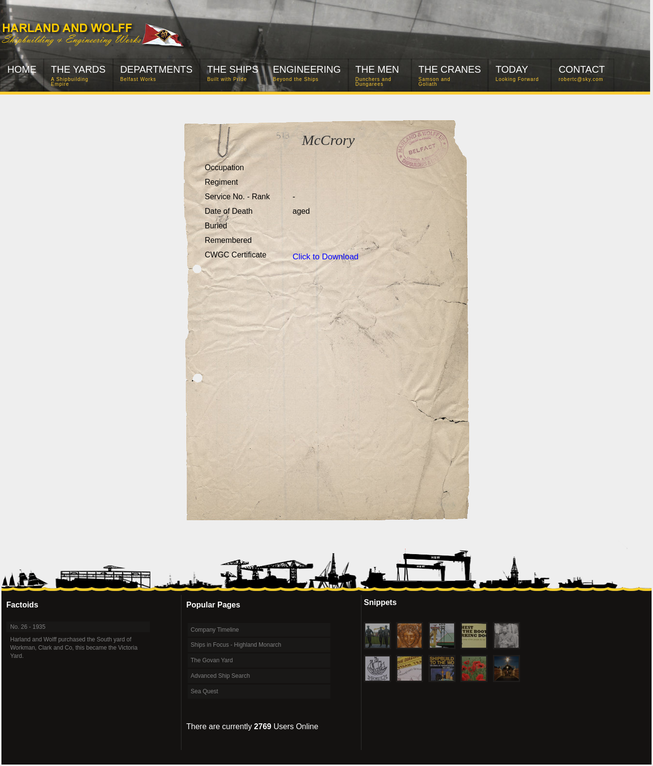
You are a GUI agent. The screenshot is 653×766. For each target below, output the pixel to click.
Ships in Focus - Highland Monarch (236, 644)
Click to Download (326, 256)
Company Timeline (215, 629)
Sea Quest (204, 691)
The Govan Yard (212, 660)
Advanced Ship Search (220, 675)
